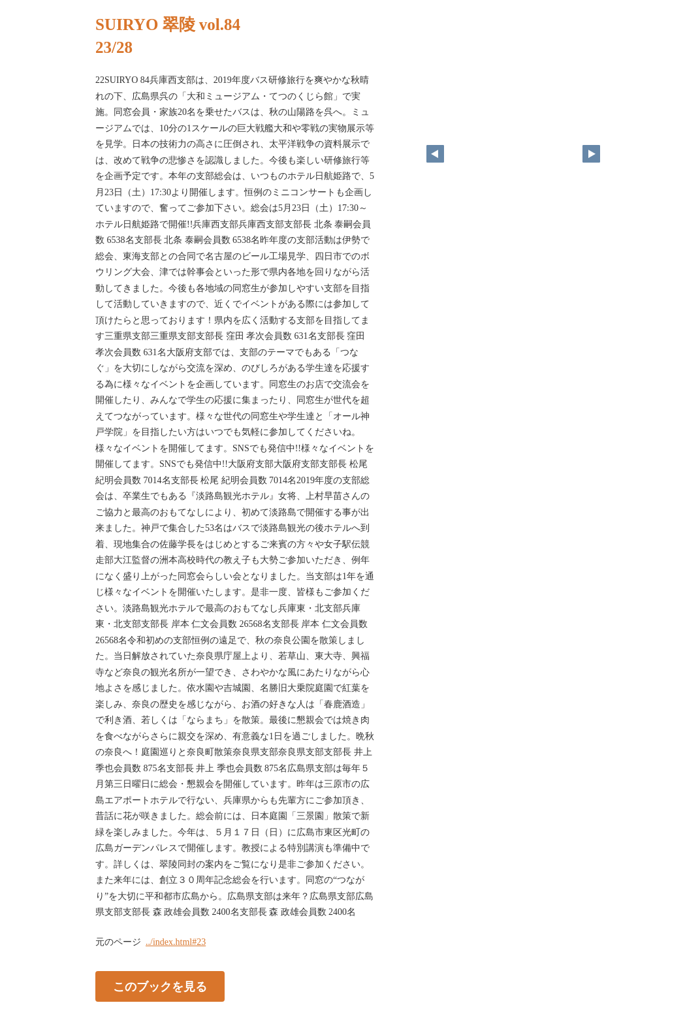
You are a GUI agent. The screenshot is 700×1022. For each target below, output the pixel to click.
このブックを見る (160, 986)
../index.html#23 (176, 942)
